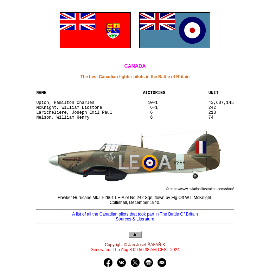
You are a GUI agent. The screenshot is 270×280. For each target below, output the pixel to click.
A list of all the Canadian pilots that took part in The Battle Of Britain (135, 221)
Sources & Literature (135, 226)
